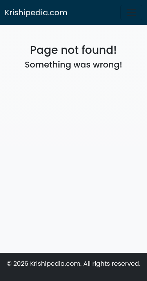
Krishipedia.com (36, 12)
